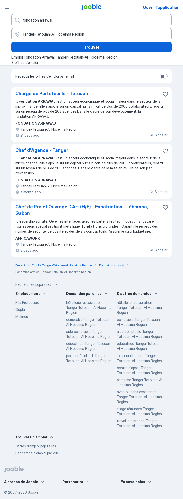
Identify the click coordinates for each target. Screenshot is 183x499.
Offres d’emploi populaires (35, 446)
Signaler (158, 135)
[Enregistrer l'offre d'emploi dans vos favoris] (165, 94)
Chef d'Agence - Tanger (41, 150)
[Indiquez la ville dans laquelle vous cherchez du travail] (91, 34)
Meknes (21, 316)
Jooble (33, 492)
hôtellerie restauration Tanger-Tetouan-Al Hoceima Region (88, 307)
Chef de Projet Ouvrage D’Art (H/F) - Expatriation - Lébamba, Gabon (81, 210)
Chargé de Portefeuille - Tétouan (51, 93)
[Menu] (7, 7)
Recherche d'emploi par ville (37, 453)
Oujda (20, 309)
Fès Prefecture (27, 302)
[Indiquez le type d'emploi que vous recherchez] (91, 20)
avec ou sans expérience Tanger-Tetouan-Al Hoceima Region (139, 397)
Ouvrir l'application (161, 7)
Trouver (91, 47)
